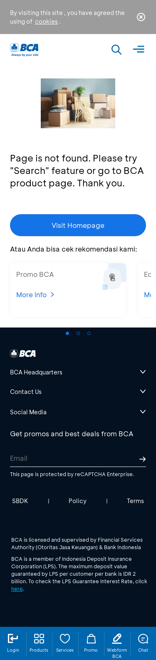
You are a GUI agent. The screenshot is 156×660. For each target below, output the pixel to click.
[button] (67, 333)
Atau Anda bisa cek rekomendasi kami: (73, 248)
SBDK (20, 501)
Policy (78, 501)
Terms (135, 501)
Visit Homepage (78, 225)
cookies (46, 21)
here (17, 588)
